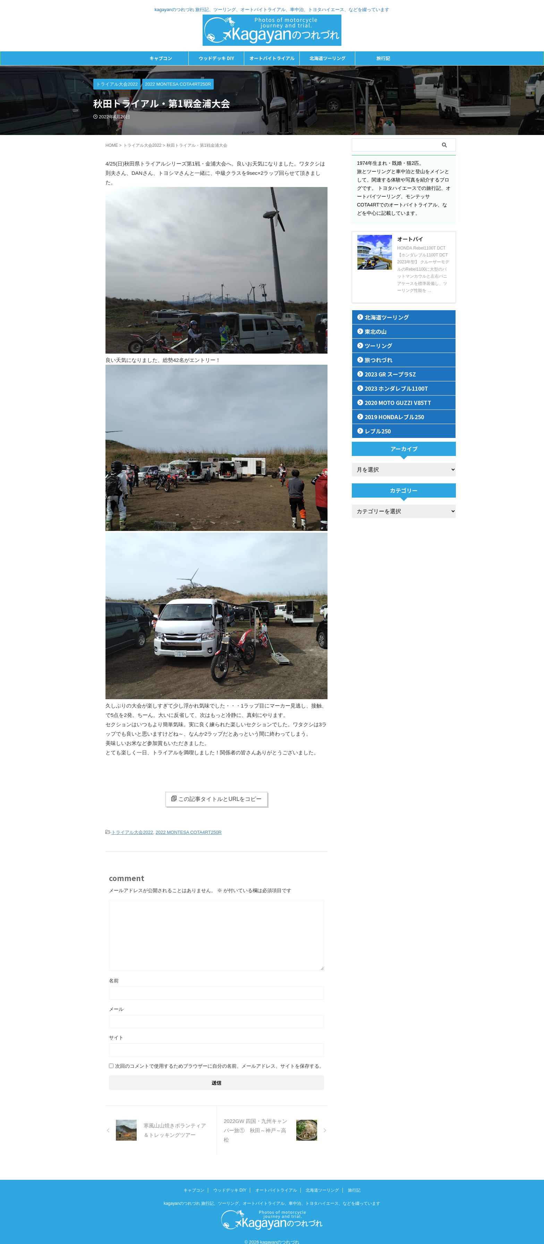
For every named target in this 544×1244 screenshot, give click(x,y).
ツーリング (375, 345)
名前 (114, 980)
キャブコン (161, 58)
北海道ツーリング (327, 58)
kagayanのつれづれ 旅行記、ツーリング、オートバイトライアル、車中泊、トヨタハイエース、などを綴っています (272, 1195)
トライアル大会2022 (132, 832)
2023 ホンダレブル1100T (390, 388)
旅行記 (383, 58)
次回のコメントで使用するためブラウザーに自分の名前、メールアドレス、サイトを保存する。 (219, 1065)
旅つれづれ (375, 359)
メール (116, 1008)
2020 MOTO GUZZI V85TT (393, 402)
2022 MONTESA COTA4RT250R (189, 832)
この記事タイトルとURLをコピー (216, 799)
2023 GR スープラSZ (385, 374)
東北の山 (373, 331)
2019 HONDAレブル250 (389, 416)
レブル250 (374, 431)
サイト (116, 1037)
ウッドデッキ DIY (216, 58)
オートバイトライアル (272, 58)
